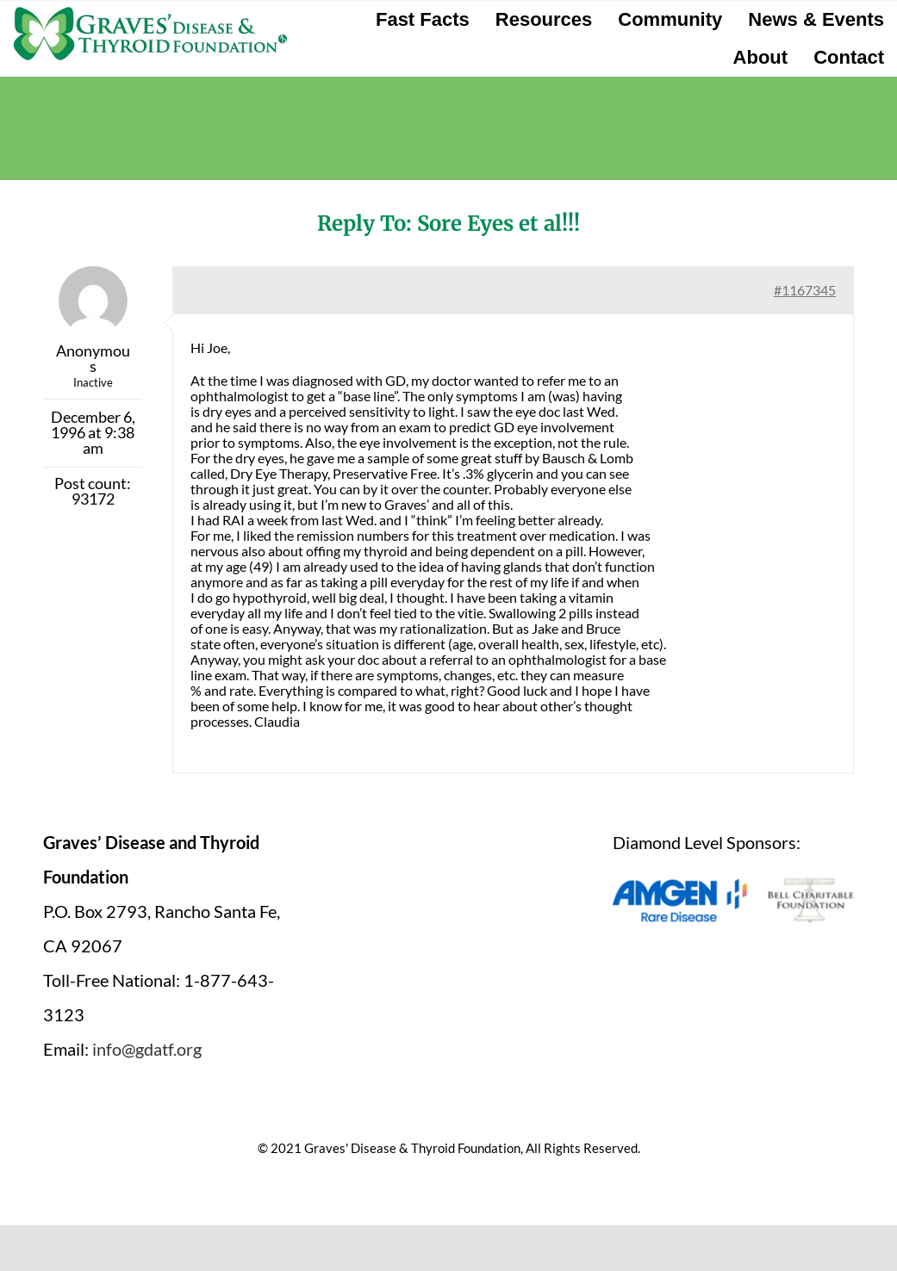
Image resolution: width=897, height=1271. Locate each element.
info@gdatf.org (147, 1048)
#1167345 (805, 290)
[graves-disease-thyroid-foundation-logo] (150, 13)
